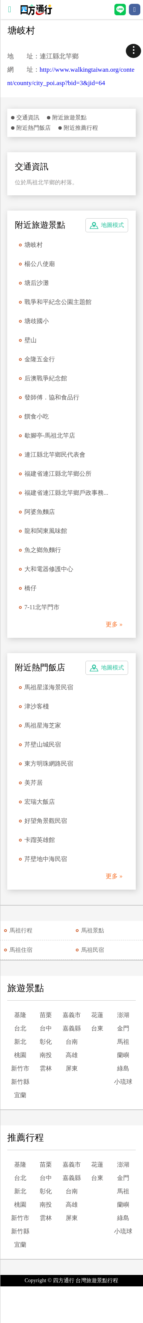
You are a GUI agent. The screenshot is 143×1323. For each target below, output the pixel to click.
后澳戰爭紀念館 (45, 378)
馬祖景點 (92, 930)
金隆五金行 (39, 359)
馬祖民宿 (92, 950)
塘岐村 (33, 244)
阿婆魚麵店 (39, 512)
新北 (20, 1041)
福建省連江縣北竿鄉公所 (58, 473)
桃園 (20, 1055)
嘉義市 (72, 1015)
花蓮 (97, 1015)
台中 (46, 1028)
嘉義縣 (72, 1028)
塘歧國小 (36, 321)
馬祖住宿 (21, 950)
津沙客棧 (36, 706)
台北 (20, 1028)
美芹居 (33, 782)
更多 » (114, 624)
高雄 (72, 1055)
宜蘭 (20, 1095)
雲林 (46, 1068)
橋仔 (30, 588)
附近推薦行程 (81, 128)
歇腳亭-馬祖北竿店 (49, 435)
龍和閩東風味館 (45, 531)
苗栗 (46, 1015)
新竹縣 (20, 1081)
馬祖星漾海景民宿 (48, 687)
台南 (72, 1041)
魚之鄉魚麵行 (42, 550)
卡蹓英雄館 (39, 840)
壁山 (30, 340)
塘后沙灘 (36, 283)
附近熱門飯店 (33, 128)
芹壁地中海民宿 (45, 859)
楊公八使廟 (39, 264)
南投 (46, 1055)
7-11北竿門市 (42, 607)
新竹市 (20, 1068)
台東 (97, 1028)
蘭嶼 (123, 1055)
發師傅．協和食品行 (51, 397)
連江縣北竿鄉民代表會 (54, 454)
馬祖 (123, 1041)
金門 (123, 1028)
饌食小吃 (36, 416)
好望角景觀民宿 (45, 821)
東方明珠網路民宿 (48, 763)
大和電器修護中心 (48, 569)
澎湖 (123, 1015)
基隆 (20, 1015)
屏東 (72, 1068)
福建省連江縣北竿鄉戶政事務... (66, 492)
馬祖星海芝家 (42, 725)
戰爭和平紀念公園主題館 (58, 302)
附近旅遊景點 (69, 117)
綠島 (123, 1068)
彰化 (46, 1041)
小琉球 (123, 1081)
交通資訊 (27, 117)
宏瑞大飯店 (39, 801)
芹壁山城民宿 (42, 744)
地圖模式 (112, 225)
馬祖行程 (21, 930)
